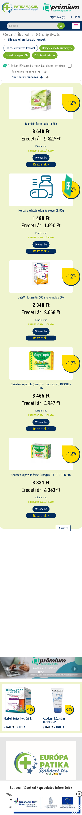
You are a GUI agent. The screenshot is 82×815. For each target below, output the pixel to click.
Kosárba (41, 157)
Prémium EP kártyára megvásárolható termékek (37, 66)
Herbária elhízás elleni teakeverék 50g (41, 210)
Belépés (75, 17)
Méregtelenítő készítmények (57, 48)
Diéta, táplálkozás (47, 34)
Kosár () (57, 17)
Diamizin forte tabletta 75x (41, 124)
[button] (6, 668)
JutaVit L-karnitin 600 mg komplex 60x (41, 297)
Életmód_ (23, 34)
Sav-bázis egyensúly (17, 55)
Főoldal (8, 34)
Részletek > (41, 164)
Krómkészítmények (44, 55)
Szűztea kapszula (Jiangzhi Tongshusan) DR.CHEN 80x (41, 386)
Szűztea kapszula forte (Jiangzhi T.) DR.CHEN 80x (41, 475)
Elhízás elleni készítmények (20, 48)
